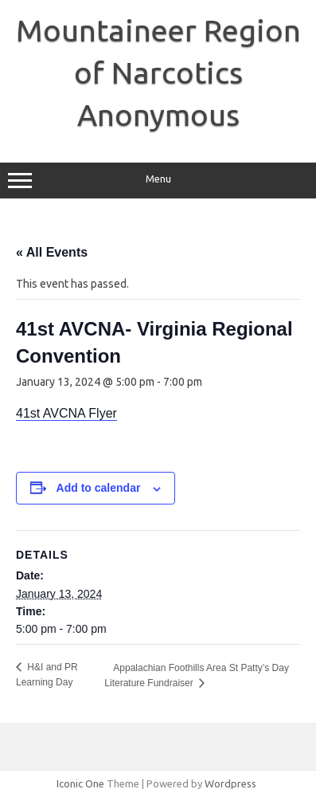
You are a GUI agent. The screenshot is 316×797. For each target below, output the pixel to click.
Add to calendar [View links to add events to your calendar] (99, 487)
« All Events (52, 252)
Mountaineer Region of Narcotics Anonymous (158, 73)
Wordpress (230, 783)
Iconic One (80, 783)
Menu (158, 181)
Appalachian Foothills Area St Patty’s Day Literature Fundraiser (196, 675)
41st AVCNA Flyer (66, 413)
